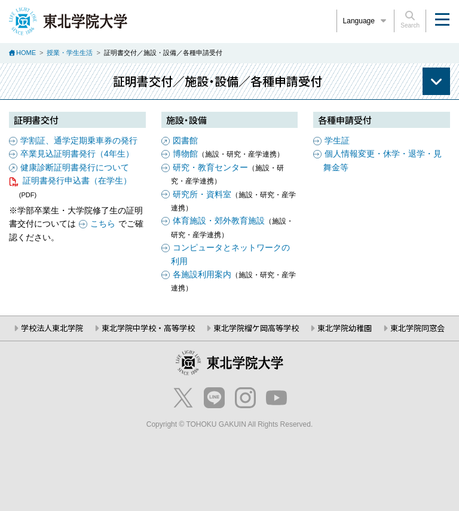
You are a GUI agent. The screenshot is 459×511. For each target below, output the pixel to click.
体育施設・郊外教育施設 (219, 220)
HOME (26, 52)
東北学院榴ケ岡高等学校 (256, 327)
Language (365, 21)
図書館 (185, 140)
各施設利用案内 (202, 274)
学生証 (337, 140)
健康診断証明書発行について (74, 167)
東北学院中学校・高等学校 (148, 327)
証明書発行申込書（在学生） (77, 180)
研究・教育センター (210, 167)
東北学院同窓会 (417, 327)
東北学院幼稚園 (344, 327)
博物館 (185, 153)
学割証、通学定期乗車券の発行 (78, 140)
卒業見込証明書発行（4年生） (77, 153)
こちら (102, 223)
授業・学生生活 (70, 52)
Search (410, 20)
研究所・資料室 (202, 194)
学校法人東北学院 (52, 327)
